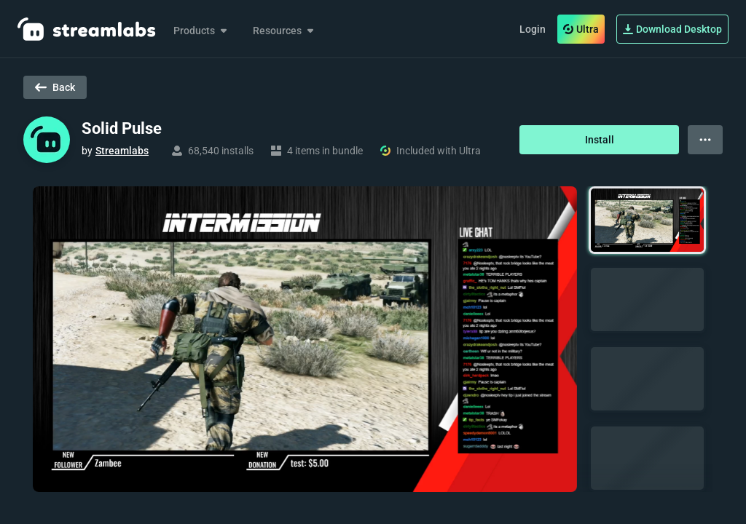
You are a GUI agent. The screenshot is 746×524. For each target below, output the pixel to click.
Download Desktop (672, 29)
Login (532, 29)
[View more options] (705, 139)
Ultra (581, 29)
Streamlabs (122, 150)
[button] (647, 220)
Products (201, 30)
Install (599, 140)
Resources (284, 30)
